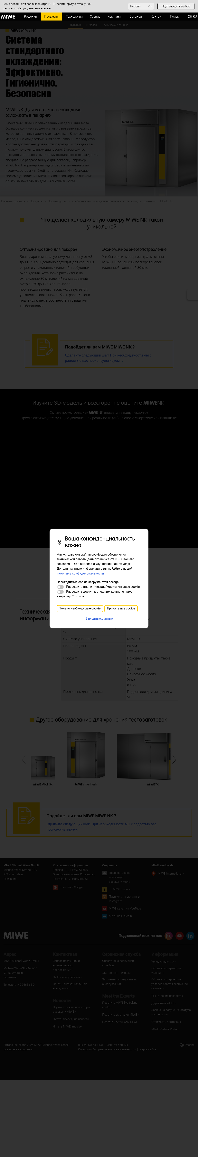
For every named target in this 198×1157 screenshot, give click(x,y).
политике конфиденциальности (80, 573)
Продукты (51, 16)
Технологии (74, 16)
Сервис (95, 16)
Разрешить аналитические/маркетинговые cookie (103, 587)
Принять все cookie (121, 608)
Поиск (174, 16)
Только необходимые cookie (79, 608)
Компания (115, 16)
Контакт (157, 16)
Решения (30, 16)
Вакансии (137, 16)
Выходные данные (99, 618)
